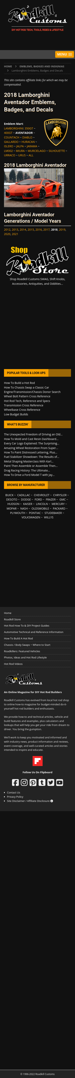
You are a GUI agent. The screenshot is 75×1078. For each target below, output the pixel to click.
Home (7, 613)
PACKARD (59, 508)
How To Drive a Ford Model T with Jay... (29, 475)
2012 (7, 229)
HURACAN (28, 142)
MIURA (20, 151)
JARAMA (32, 146)
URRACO (9, 155)
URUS (22, 155)
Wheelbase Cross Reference (22, 410)
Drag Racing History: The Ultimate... (27, 470)
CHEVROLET (41, 495)
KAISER (27, 504)
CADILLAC (23, 495)
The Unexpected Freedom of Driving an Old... (33, 434)
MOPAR (11, 508)
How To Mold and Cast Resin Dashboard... (31, 439)
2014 (23, 229)
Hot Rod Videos (13, 664)
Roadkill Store (12, 619)
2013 (15, 229)
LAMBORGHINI (13, 128)
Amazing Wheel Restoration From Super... (31, 448)
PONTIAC (35, 513)
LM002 (8, 151)
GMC (62, 499)
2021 (15, 234)
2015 (31, 229)
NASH (24, 508)
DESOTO (11, 499)
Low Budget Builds (16, 414)
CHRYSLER (60, 495)
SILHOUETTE (57, 151)
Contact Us (13, 792)
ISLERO (8, 146)
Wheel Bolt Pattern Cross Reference (27, 396)
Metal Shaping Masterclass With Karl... (28, 461)
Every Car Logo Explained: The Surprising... (31, 443)
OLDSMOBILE (40, 508)
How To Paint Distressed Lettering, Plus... (30, 452)
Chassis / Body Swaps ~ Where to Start (27, 645)
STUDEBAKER (53, 513)
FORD (38, 499)
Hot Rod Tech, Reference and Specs (27, 401)
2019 (62, 229)
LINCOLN (42, 504)
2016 (38, 229)
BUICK (9, 495)
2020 (7, 234)
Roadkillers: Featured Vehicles (22, 651)
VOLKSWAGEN (31, 517)
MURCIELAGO (37, 151)
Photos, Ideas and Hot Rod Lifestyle (25, 657)
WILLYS (48, 517)
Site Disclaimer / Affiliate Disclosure (30, 801)
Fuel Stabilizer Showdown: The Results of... (31, 457)
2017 (46, 229)
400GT (8, 133)
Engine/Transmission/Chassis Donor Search (32, 392)
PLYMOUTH (17, 513)
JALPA (20, 146)
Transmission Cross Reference (23, 405)
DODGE (26, 499)
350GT (29, 128)
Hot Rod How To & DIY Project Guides (26, 625)
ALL (31, 155)
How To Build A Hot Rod (18, 638)
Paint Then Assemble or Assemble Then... (31, 466)
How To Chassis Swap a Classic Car (26, 387)
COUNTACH (11, 137)
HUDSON (13, 504)
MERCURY (58, 504)
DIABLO (27, 137)
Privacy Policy (15, 796)
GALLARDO (11, 142)
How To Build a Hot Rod (19, 383)
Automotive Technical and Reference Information (33, 632)
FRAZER (51, 499)
